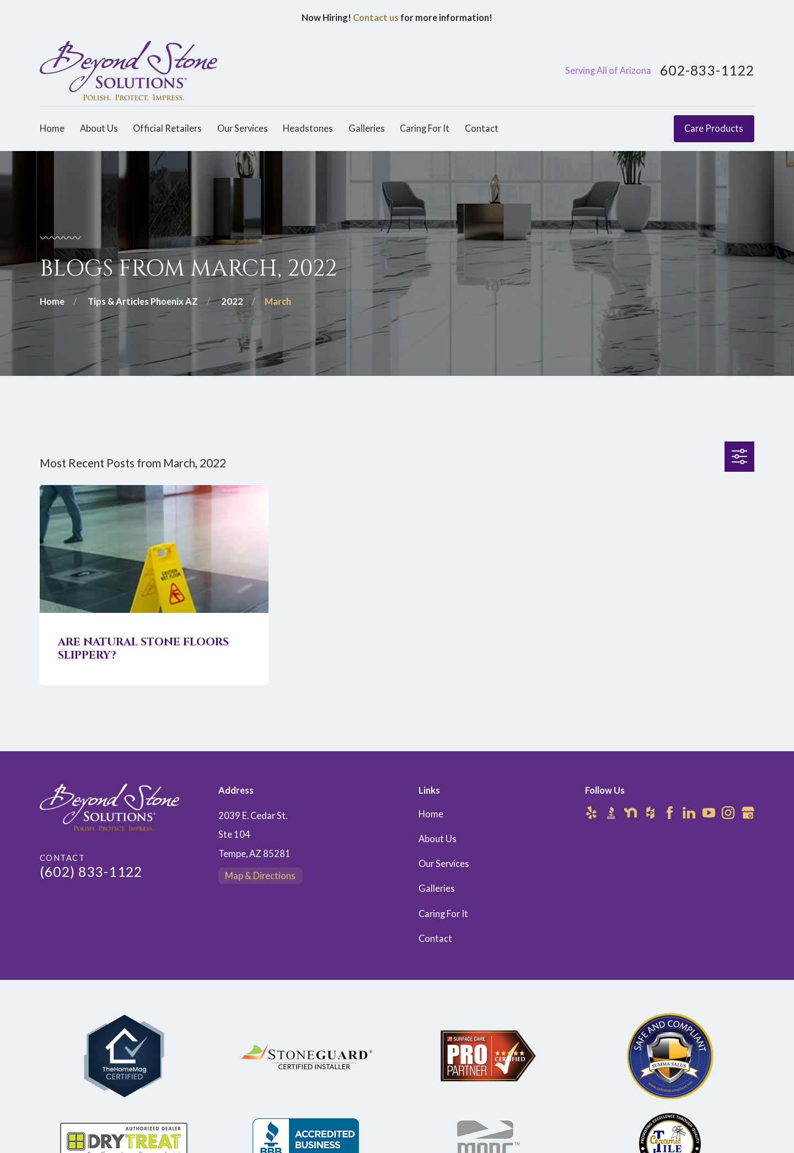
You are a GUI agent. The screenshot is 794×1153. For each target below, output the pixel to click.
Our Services (444, 863)
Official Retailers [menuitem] (167, 128)
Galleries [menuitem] (366, 128)
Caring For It (443, 913)
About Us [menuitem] (99, 128)
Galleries (437, 888)
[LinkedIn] (689, 812)
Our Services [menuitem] (242, 128)
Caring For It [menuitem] (424, 128)
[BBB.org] (611, 812)
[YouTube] (708, 812)
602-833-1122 (707, 71)
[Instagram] (728, 812)
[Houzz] (650, 812)
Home (431, 814)
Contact (435, 938)
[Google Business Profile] (748, 812)
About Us (438, 838)
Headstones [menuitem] (308, 128)
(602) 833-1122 (91, 872)
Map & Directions (260, 875)
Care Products (713, 128)
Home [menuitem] (52, 128)
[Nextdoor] (630, 812)
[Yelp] (591, 812)
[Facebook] (669, 812)
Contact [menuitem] (481, 128)
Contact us (376, 17)
